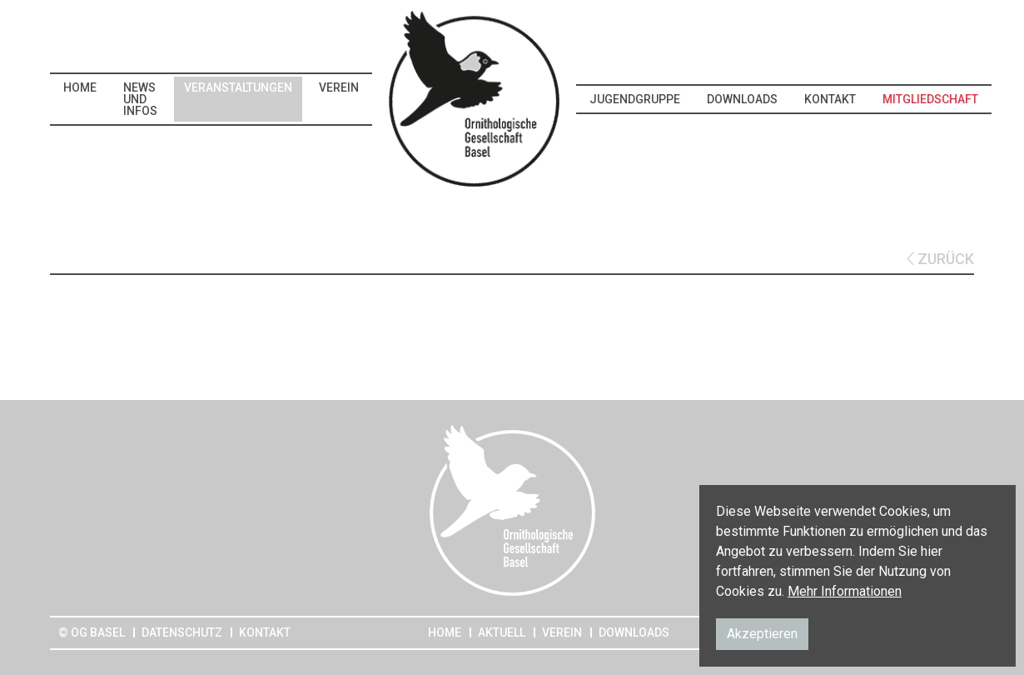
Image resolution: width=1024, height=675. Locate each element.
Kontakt (830, 99)
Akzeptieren (762, 634)
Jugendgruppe (634, 99)
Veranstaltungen (238, 87)
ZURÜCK (940, 259)
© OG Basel (91, 632)
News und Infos (140, 99)
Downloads (742, 99)
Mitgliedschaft (930, 99)
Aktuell (501, 632)
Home (80, 87)
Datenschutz (182, 632)
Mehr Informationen (845, 591)
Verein (339, 87)
